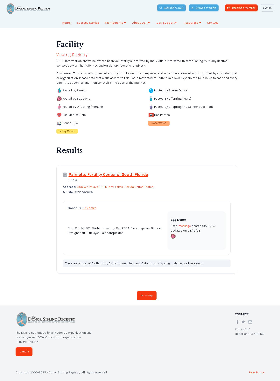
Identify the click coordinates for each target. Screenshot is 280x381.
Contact (212, 22)
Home (66, 22)
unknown (89, 208)
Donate (24, 351)
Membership (115, 22)
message (184, 226)
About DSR (141, 22)
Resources (192, 22)
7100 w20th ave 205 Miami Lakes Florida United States (115, 187)
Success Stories (88, 22)
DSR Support (166, 22)
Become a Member (241, 8)
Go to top (147, 295)
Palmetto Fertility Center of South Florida (108, 174)
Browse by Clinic (203, 8)
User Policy (256, 372)
